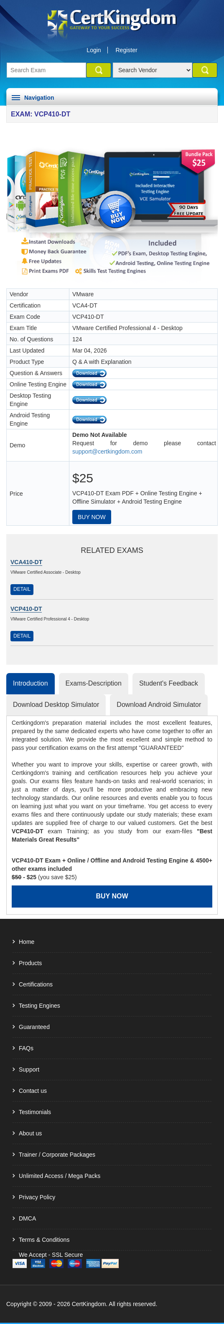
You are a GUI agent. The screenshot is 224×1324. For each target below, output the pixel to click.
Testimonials (35, 1112)
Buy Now (92, 517)
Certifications (36, 984)
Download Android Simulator (159, 704)
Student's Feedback (168, 683)
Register (126, 50)
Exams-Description (94, 683)
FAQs (26, 1048)
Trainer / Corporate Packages (57, 1154)
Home (26, 941)
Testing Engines (39, 1005)
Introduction (30, 683)
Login (94, 50)
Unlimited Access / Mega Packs (59, 1176)
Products (30, 963)
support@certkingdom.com (107, 451)
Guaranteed (34, 1027)
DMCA (27, 1218)
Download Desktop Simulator (56, 704)
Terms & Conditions (44, 1239)
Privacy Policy (37, 1197)
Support (29, 1069)
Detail (22, 589)
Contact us (33, 1090)
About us (30, 1133)
